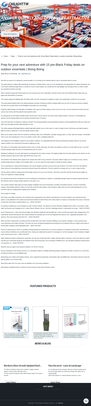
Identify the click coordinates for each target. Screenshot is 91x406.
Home (6, 56)
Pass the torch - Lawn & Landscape (64, 373)
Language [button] (84, 4)
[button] (70, 4)
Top (86, 400)
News (13, 56)
